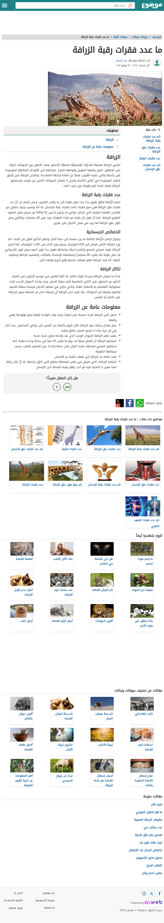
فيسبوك (130, 403)
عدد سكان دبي (153, 827)
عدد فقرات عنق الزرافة (151, 149)
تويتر (120, 403)
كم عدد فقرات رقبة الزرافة (151, 138)
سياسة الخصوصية (45, 900)
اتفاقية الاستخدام (13, 900)
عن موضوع (49, 893)
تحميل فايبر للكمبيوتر (149, 858)
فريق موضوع (16, 907)
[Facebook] (159, 894)
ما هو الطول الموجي (149, 812)
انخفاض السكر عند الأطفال (145, 850)
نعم (67, 387)
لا (57, 387)
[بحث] (130, 5)
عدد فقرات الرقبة (149, 158)
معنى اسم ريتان (152, 873)
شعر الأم (156, 804)
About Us (49, 907)
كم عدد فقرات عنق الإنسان (151, 167)
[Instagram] (144, 894)
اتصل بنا (18, 893)
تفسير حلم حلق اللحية (148, 835)
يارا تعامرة (121, 60)
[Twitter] (152, 894)
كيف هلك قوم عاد (150, 842)
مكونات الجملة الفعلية (148, 820)
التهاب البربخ (154, 865)
